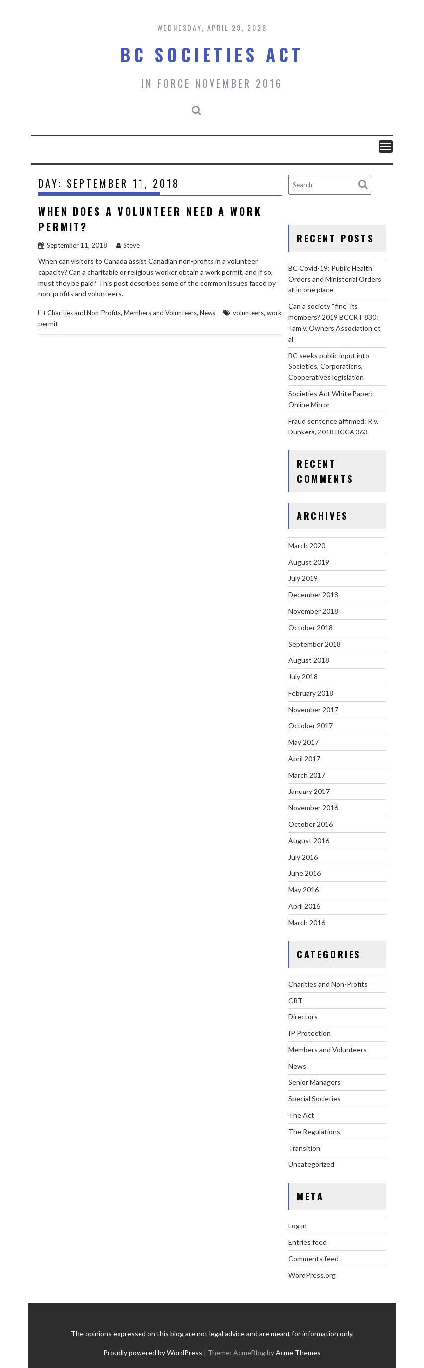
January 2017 (309, 791)
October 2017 (310, 725)
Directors (303, 1016)
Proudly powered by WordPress (152, 1352)
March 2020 (306, 545)
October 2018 (310, 627)
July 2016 (303, 857)
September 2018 (314, 644)
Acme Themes (298, 1352)
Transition (304, 1148)
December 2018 (313, 594)
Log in (297, 1226)
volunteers (248, 313)
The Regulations (314, 1131)
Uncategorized (311, 1164)
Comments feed (313, 1258)
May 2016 (303, 889)
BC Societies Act (212, 54)
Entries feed (307, 1242)
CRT (295, 1000)
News (207, 313)
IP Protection (309, 1033)
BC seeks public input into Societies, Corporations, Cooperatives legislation (328, 366)
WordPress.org (312, 1275)
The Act (301, 1115)
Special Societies (314, 1098)
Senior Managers (314, 1082)
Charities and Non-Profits (84, 313)
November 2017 (313, 709)
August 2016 (308, 840)
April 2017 (304, 758)
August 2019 (308, 562)
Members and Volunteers (160, 313)
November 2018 (313, 611)
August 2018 (308, 660)
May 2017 (303, 742)
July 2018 (303, 676)
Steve (128, 245)
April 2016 (304, 906)
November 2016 (313, 807)
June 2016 (304, 873)
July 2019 (303, 578)
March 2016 (306, 922)
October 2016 (310, 824)
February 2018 (310, 693)
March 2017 (306, 775)
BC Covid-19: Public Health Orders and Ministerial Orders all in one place (334, 279)
